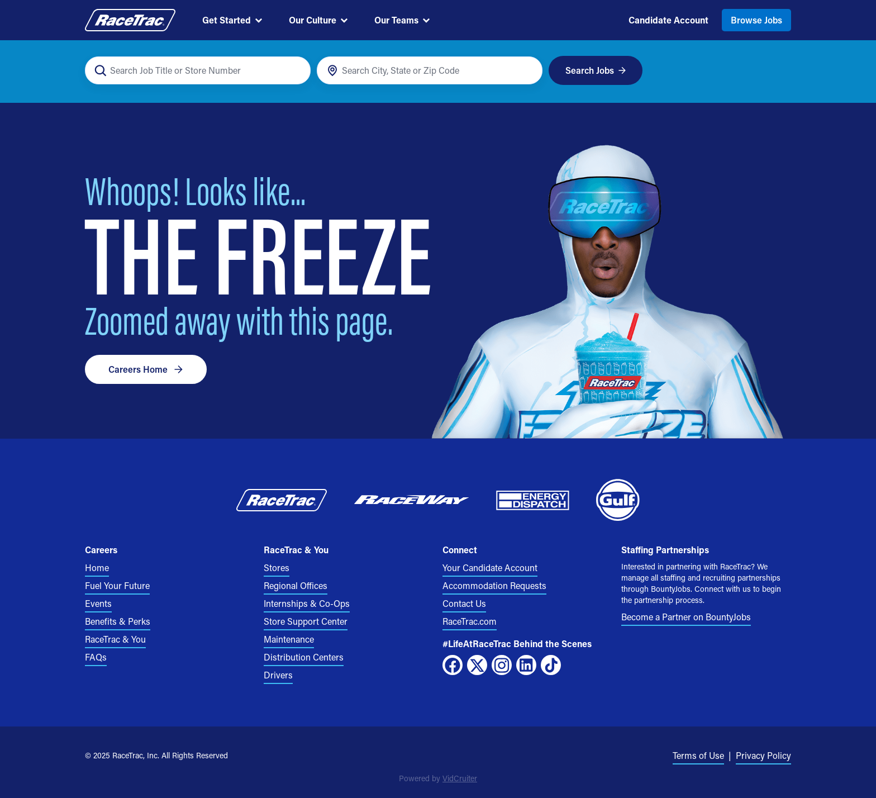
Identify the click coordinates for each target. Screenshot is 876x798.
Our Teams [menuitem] (402, 20)
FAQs (96, 657)
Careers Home (145, 369)
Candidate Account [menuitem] (668, 20)
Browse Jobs (756, 20)
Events (98, 603)
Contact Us (464, 603)
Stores (276, 567)
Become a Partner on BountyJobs (686, 617)
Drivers (278, 675)
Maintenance (289, 639)
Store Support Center (305, 621)
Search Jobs (595, 70)
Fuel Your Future (117, 585)
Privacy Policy (763, 755)
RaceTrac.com (469, 621)
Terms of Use (698, 755)
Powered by (438, 778)
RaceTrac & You (115, 639)
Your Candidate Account (489, 567)
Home (97, 567)
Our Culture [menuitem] (318, 20)
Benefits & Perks (117, 621)
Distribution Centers (304, 657)
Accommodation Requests (494, 585)
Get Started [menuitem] (232, 20)
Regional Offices (295, 585)
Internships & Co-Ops (307, 603)
